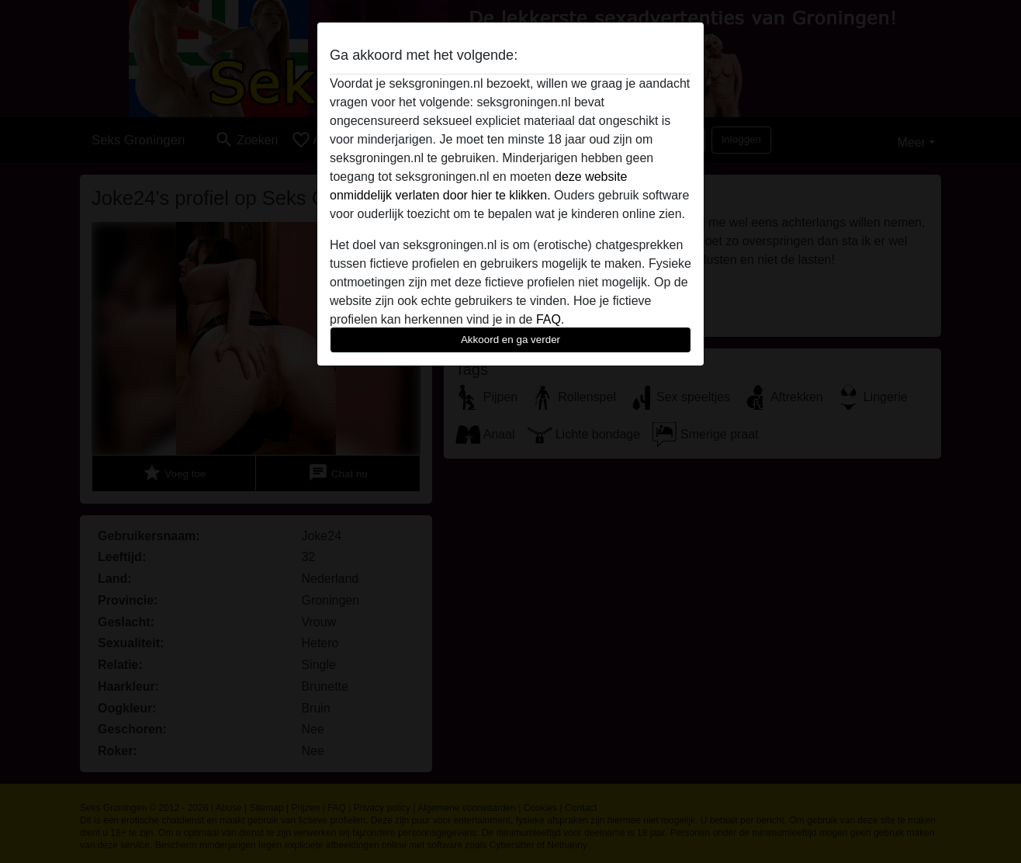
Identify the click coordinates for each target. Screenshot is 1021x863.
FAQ (548, 319)
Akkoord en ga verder (510, 339)
